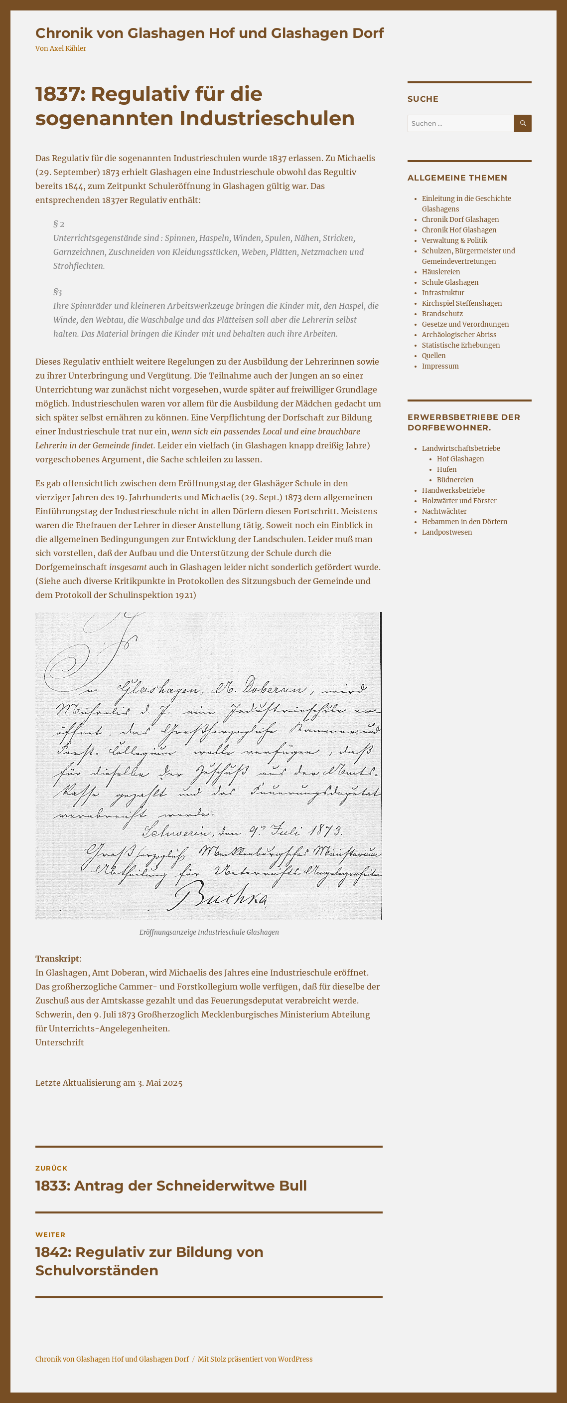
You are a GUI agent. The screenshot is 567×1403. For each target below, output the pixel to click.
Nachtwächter (444, 511)
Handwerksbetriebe (453, 490)
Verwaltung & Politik (454, 240)
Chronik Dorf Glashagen (460, 219)
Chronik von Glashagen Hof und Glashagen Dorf (209, 32)
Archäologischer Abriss (459, 335)
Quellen (434, 356)
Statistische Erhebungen (461, 345)
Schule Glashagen (450, 282)
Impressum (440, 366)
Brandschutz (442, 314)
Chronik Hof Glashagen (459, 230)
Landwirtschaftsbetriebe (461, 448)
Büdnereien (455, 480)
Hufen (447, 469)
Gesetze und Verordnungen (465, 324)
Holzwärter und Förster (459, 501)
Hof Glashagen (460, 459)
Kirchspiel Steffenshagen (462, 303)
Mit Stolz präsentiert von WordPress (255, 1359)
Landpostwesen (447, 532)
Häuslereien (441, 272)
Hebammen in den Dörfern (465, 522)
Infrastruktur (443, 293)
